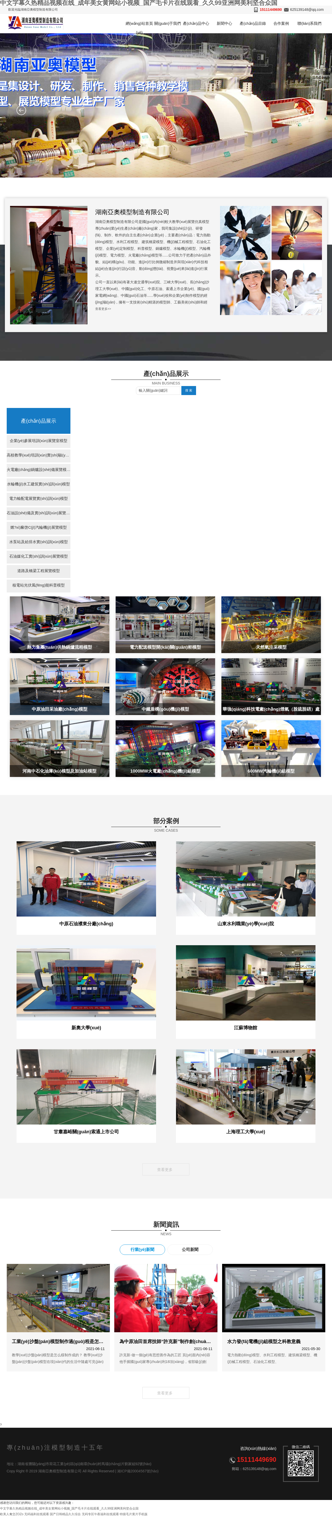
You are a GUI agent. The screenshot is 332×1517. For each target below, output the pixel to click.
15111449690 (271, 9)
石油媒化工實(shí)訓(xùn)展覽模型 (38, 557)
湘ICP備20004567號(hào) (137, 1471)
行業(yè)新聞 (142, 1249)
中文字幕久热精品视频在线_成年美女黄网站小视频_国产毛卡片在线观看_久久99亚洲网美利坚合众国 (69, 1508)
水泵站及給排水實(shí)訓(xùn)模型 (38, 542)
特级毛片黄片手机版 (134, 1514)
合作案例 (281, 23)
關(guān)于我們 (167, 23)
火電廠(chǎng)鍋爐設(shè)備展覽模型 (38, 470)
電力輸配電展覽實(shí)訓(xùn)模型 (38, 499)
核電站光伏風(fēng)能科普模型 (38, 586)
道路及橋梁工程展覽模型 (38, 571)
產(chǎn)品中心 (196, 23)
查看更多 (166, 1169)
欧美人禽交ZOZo (11, 1514)
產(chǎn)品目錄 (253, 23)
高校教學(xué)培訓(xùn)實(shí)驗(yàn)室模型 (38, 456)
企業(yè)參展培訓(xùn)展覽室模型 (39, 441)
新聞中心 (224, 23)
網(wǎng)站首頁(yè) (139, 27)
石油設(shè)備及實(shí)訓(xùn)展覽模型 (38, 513)
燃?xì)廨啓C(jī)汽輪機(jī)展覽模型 (38, 528)
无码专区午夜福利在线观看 (100, 1514)
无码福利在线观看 (36, 1514)
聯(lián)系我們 (309, 23)
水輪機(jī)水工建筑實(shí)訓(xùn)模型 (38, 485)
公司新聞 (190, 1249)
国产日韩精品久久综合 (65, 1514)
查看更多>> (103, 309)
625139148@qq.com (307, 9)
